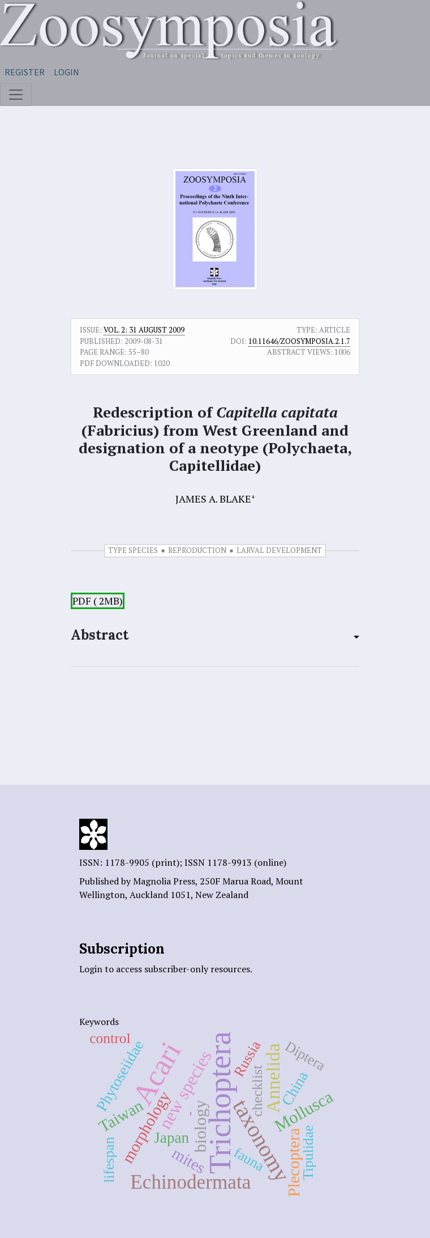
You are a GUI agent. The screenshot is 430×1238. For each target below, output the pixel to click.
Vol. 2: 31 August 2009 (144, 330)
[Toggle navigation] (16, 94)
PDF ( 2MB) (97, 600)
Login (66, 72)
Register (25, 72)
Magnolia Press (164, 881)
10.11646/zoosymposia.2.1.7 (299, 341)
